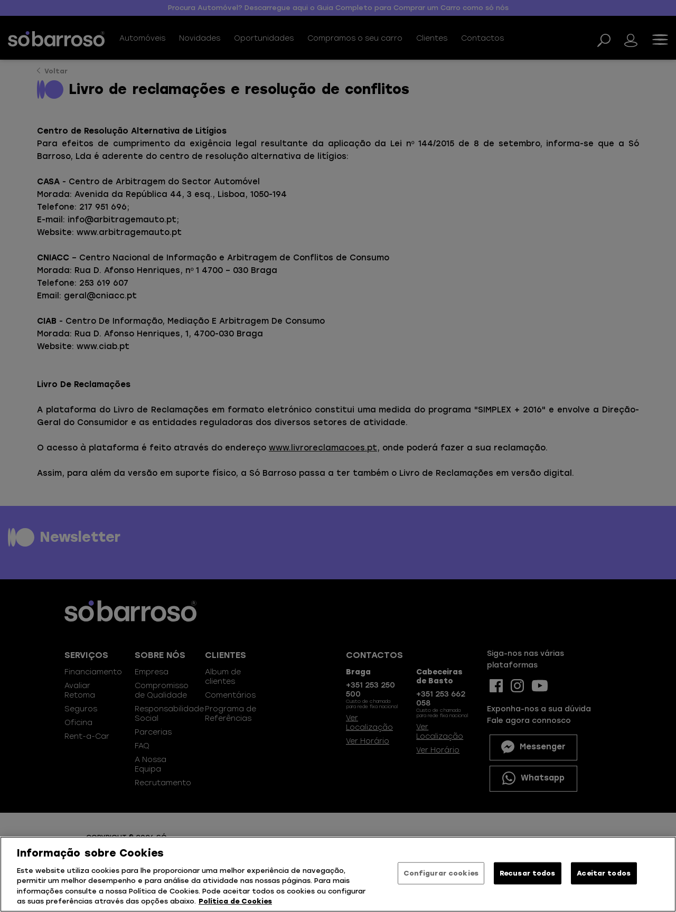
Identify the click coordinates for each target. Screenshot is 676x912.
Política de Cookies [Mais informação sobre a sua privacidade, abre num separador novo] (235, 901)
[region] (338, 874)
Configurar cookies (440, 873)
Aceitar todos (604, 873)
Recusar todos (528, 873)
